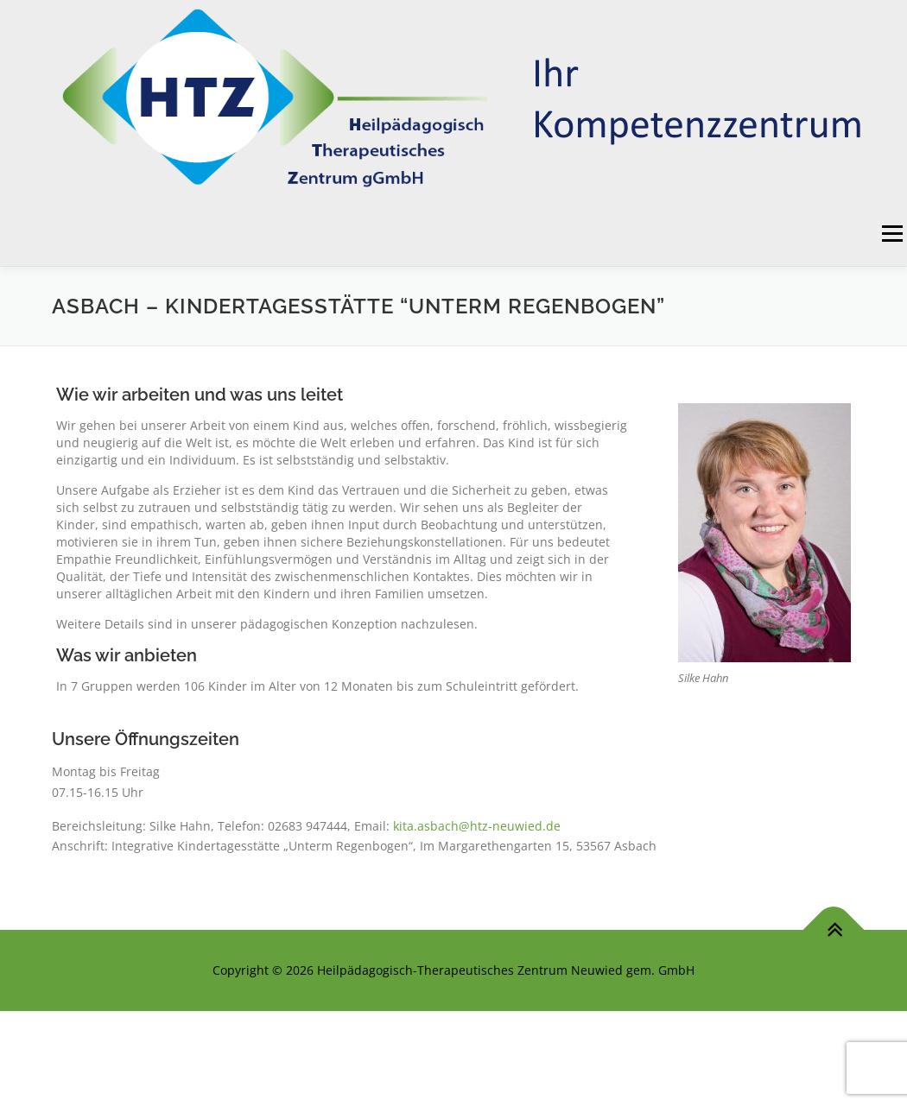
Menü (892, 233)
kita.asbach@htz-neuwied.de (477, 826)
